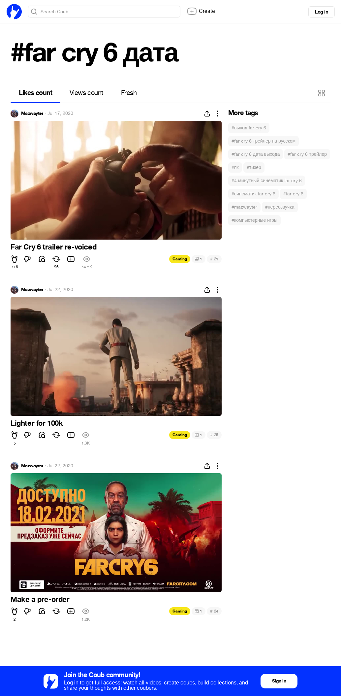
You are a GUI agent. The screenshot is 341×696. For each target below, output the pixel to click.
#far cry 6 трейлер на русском (263, 141)
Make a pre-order (40, 599)
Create (201, 11)
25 (214, 435)
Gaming (179, 259)
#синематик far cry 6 (253, 194)
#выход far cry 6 (249, 128)
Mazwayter (32, 113)
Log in (321, 12)
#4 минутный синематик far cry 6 (267, 181)
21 (214, 259)
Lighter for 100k (37, 423)
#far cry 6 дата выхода (256, 154)
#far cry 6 (293, 194)
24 (214, 611)
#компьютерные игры (254, 220)
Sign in (279, 681)
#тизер (254, 167)
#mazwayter (244, 207)
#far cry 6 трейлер (307, 154)
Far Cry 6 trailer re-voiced (53, 247)
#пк (235, 167)
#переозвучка (279, 207)
